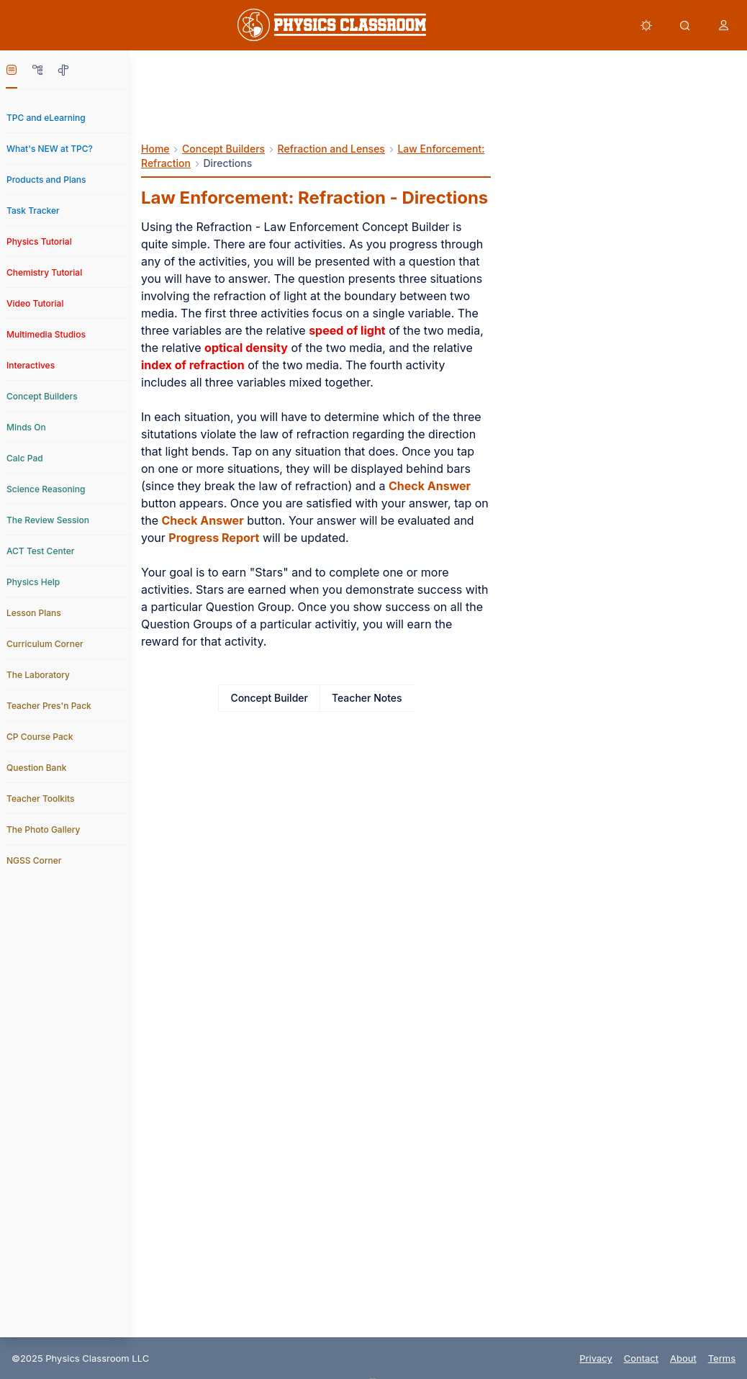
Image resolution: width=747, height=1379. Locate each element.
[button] (646, 25)
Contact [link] (641, 1358)
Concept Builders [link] (223, 149)
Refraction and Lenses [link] (331, 149)
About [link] (683, 1358)
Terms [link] (721, 1358)
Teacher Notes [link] (367, 698)
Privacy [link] (595, 1358)
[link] (331, 25)
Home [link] (155, 149)
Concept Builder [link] (269, 698)
